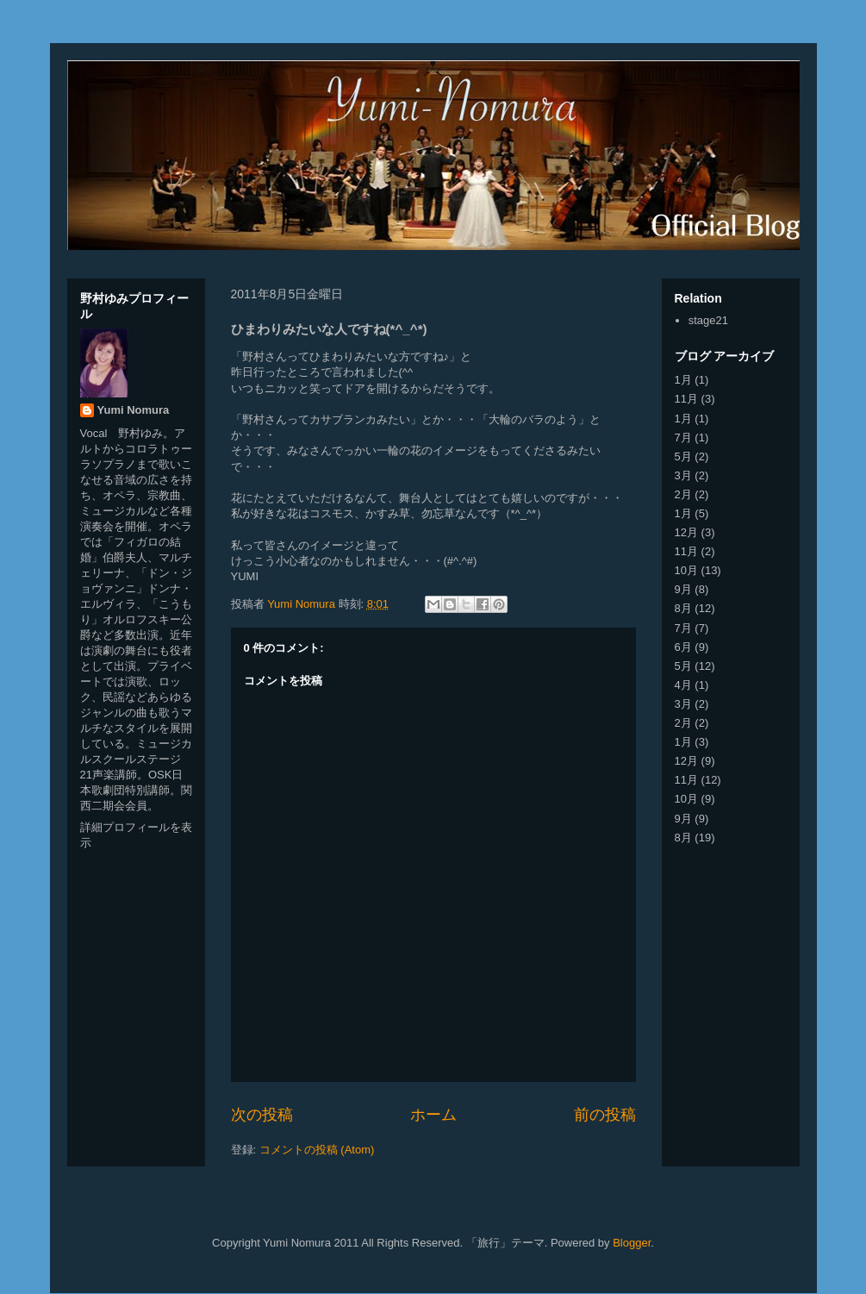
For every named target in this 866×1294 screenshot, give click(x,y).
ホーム (433, 1114)
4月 (683, 684)
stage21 (708, 320)
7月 (683, 437)
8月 (683, 608)
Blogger (632, 1242)
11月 (686, 398)
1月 (683, 379)
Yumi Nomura (133, 409)
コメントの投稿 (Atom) (317, 1149)
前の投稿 (605, 1114)
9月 (683, 589)
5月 (683, 456)
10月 (686, 570)
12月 (686, 532)
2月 (683, 494)
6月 (683, 647)
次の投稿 (262, 1114)
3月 (683, 475)
